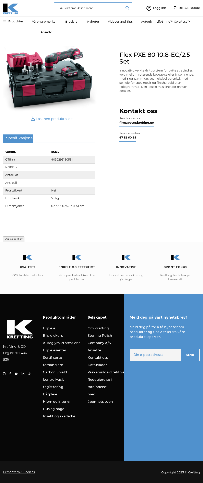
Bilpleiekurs (53, 336)
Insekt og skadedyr (59, 416)
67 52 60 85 (127, 137)
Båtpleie (50, 394)
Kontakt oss (98, 358)
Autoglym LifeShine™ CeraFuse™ (165, 21)
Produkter (13, 21)
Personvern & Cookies (19, 472)
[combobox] (93, 8)
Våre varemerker (44, 21)
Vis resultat (14, 239)
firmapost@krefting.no (136, 122)
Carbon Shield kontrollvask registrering (55, 380)
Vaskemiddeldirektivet (107, 372)
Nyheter (93, 21)
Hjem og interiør (57, 402)
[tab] (18, 138)
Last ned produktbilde (52, 118)
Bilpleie (49, 328)
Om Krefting (98, 328)
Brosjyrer (72, 21)
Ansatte (46, 32)
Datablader (97, 365)
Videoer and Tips (120, 21)
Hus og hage (53, 409)
